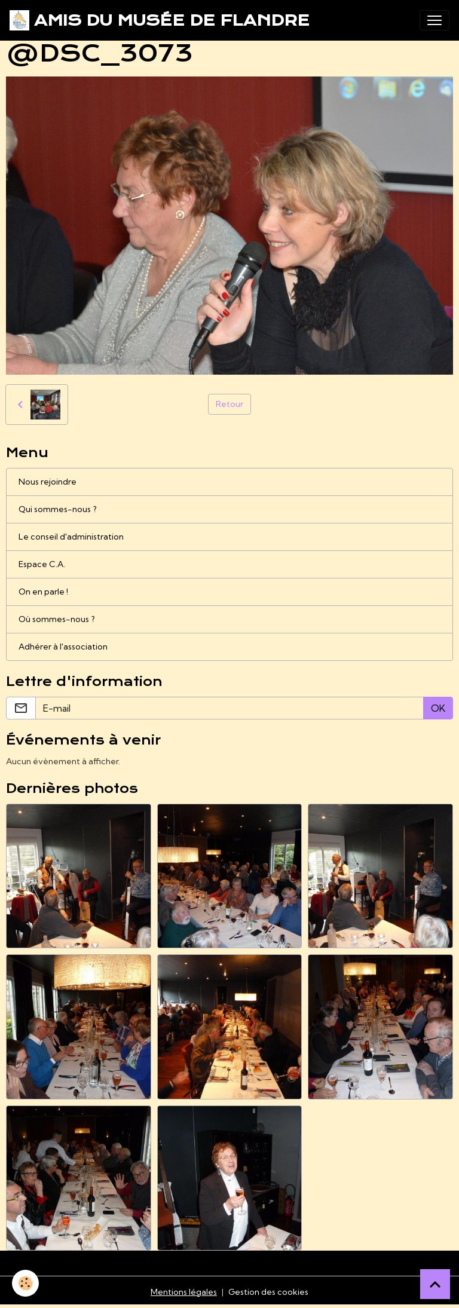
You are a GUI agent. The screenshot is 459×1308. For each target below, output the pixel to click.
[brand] (160, 20)
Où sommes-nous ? (57, 619)
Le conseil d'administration (71, 536)
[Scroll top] (435, 1284)
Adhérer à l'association (63, 646)
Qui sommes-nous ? (58, 509)
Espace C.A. (42, 564)
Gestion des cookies (268, 1291)
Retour (229, 404)
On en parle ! (43, 591)
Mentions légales (184, 1291)
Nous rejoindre (47, 481)
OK (438, 708)
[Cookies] (25, 1283)
